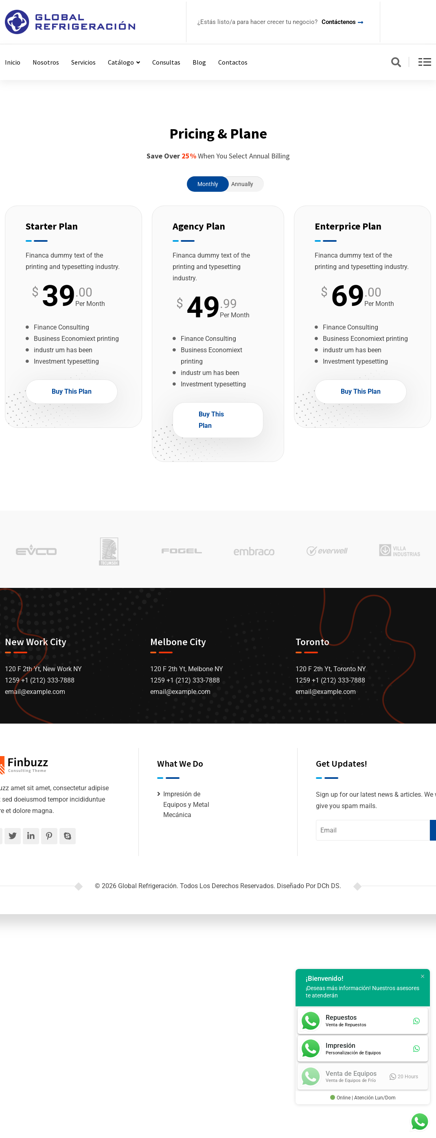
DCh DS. (329, 886)
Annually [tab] (242, 184)
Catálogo (121, 62)
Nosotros (46, 62)
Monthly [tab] (207, 184)
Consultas (166, 62)
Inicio (12, 62)
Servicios (83, 62)
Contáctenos (339, 22)
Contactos (233, 62)
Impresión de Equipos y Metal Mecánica (186, 804)
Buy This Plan (72, 391)
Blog (199, 62)
